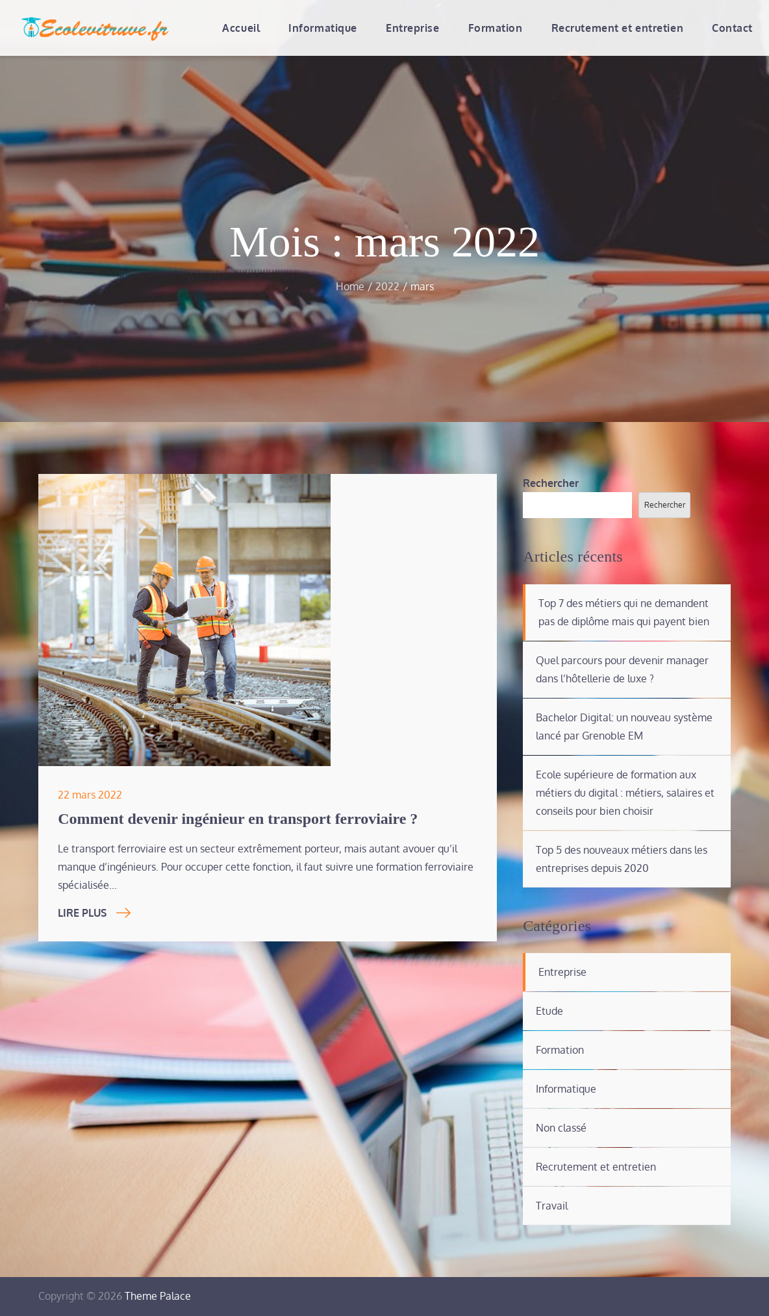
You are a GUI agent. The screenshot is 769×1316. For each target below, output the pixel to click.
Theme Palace (158, 1295)
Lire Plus (94, 912)
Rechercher (551, 483)
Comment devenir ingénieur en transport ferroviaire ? (238, 818)
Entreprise (413, 27)
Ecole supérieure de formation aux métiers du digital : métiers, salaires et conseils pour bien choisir (625, 792)
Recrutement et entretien (617, 27)
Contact (732, 27)
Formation (495, 27)
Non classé (561, 1127)
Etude (549, 1010)
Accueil (241, 27)
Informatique (322, 27)
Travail (552, 1205)
